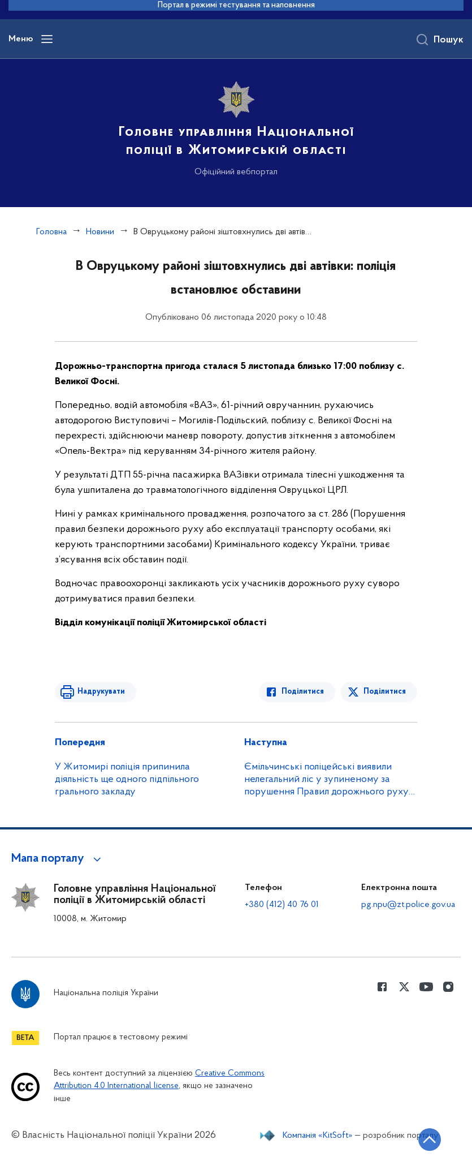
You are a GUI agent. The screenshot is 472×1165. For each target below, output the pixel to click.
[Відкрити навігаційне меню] (47, 39)
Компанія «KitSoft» (318, 1135)
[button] (58, 859)
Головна (51, 232)
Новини (100, 232)
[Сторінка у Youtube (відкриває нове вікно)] (426, 987)
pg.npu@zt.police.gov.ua (408, 904)
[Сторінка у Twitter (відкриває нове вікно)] (404, 987)
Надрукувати (101, 691)
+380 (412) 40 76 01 (282, 904)
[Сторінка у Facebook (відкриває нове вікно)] (382, 987)
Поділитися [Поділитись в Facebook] (303, 691)
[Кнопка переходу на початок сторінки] (429, 1139)
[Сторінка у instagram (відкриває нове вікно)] (448, 987)
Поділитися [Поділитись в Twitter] (384, 691)
